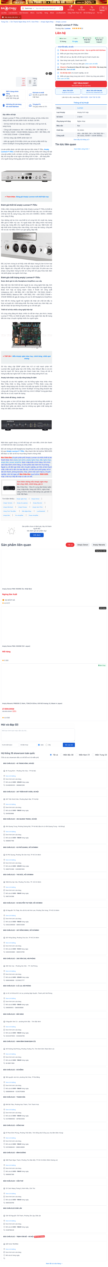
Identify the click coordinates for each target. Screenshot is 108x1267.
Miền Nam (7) (83, 755)
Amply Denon (35, 499)
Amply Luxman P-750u (15, 451)
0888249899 (20, 1147)
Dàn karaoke (23, 13)
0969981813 (10, 1007)
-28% (14, 711)
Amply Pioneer (22, 507)
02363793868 (20, 1091)
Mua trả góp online (94, 91)
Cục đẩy (39, 13)
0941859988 (10, 813)
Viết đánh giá (36, 535)
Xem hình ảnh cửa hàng (13, 779)
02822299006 (10, 925)
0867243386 (10, 896)
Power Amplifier (33, 515)
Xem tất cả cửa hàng (53, 1263)
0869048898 (10, 980)
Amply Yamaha (7, 503)
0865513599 (20, 925)
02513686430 (10, 1147)
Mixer (52, 13)
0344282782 (20, 1036)
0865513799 (20, 952)
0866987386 (10, 1174)
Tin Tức (99, 13)
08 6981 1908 (10, 1063)
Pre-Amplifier (19, 515)
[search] (61, 8)
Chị (49, 745)
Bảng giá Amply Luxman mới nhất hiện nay (32, 197)
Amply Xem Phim (37, 507)
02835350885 (10, 952)
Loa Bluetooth (41, 511)
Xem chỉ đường (11, 776)
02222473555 (10, 1036)
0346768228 (10, 1230)
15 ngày (75, 41)
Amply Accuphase (22, 503)
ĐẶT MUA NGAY (81, 84)
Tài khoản (81, 9)
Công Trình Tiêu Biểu (9, 511)
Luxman (80, 108)
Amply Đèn (6, 515)
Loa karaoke (13, 13)
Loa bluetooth (61, 13)
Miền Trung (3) (99, 755)
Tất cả (70, 545)
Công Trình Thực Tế (74, 13)
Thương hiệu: (63, 28)
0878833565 (20, 1119)
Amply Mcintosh (8, 507)
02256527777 (20, 980)
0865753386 (10, 869)
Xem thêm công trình (81, 149)
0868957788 (10, 841)
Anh (42, 745)
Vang (46, 13)
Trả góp (92, 9)
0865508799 (10, 1203)
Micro (32, 13)
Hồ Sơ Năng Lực (89, 13)
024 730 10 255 (94, 97)
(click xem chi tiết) (91, 64)
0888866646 (10, 1091)
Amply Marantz (37, 503)
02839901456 (20, 869)
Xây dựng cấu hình (11, 17)
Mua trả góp (67, 91)
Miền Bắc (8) (67, 755)
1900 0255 (84, 97)
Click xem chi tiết (63, 78)
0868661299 (20, 785)
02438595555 (10, 785)
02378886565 (10, 1119)
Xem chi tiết (71, 69)
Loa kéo (4, 13)
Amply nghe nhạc (22, 499)
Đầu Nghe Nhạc (26, 511)
